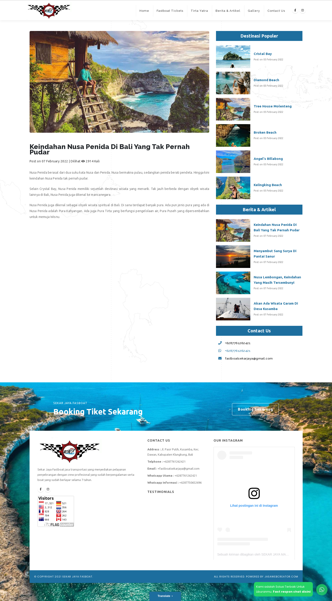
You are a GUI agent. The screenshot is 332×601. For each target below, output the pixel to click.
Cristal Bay (263, 54)
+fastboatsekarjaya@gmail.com (179, 468)
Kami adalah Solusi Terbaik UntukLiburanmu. (283, 589)
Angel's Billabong (268, 159)
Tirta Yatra (199, 10)
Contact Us (276, 10)
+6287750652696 (190, 482)
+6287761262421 (238, 343)
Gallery (254, 10)
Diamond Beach (266, 80)
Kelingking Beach (268, 185)
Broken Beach (265, 132)
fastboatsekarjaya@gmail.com (249, 358)
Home (144, 10)
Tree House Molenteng (273, 106)
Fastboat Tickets (170, 10)
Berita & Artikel (228, 10)
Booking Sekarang (255, 409)
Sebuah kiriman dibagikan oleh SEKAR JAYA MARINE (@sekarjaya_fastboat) (271, 554)
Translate (164, 596)
